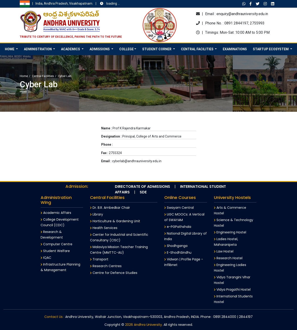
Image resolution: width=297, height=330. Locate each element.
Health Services (103, 228)
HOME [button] (10, 49)
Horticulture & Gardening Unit (115, 221)
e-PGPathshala (177, 226)
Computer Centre (56, 244)
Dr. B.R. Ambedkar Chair (110, 207)
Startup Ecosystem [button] (271, 49)
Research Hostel (228, 258)
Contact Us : (54, 316)
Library (96, 214)
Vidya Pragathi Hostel (232, 289)
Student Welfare (55, 251)
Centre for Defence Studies (113, 272)
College (126, 49)
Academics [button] (71, 49)
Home (24, 76)
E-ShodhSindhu (177, 252)
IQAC (46, 257)
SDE (143, 192)
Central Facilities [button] (197, 49)
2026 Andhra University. (144, 324)
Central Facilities (43, 76)
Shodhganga (175, 245)
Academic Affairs (56, 212)
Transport (99, 259)
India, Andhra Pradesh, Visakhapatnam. (70, 3)
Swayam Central (179, 207)
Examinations (235, 49)
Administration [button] (38, 49)
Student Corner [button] (157, 49)
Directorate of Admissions (142, 186)
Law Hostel (223, 251)
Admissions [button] (100, 49)
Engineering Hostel (230, 232)
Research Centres (106, 266)
